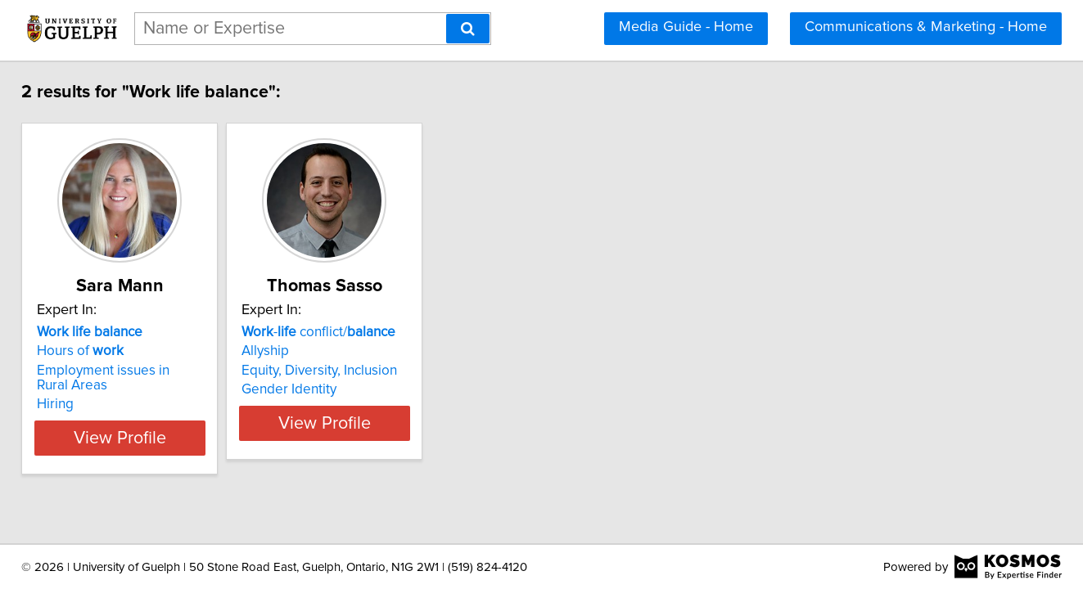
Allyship (335, 351)
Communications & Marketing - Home (926, 27)
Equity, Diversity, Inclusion (389, 370)
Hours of (109, 351)
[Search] (468, 28)
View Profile (169, 423)
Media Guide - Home (686, 27)
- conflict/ (389, 332)
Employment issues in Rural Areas (169, 370)
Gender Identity (359, 389)
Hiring (84, 389)
